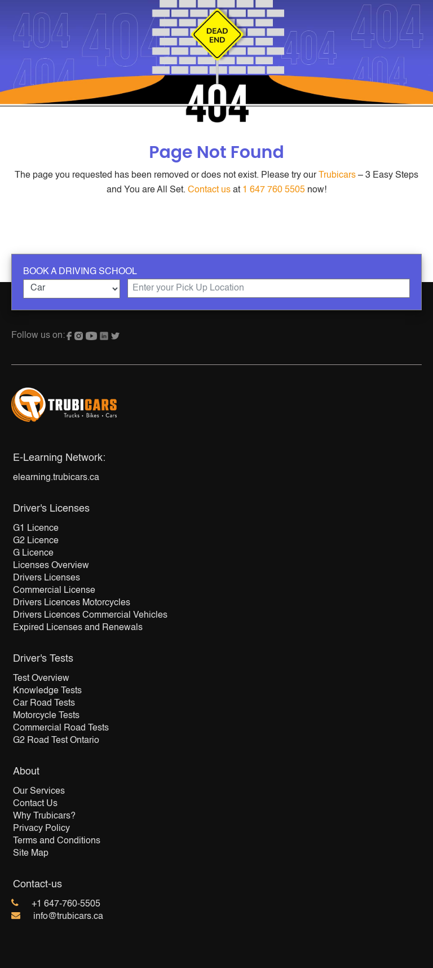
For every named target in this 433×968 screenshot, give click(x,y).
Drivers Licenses (46, 578)
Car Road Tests (44, 703)
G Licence (33, 553)
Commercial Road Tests (61, 728)
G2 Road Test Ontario (56, 740)
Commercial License (54, 590)
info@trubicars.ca (68, 916)
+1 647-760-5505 (66, 904)
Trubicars (337, 175)
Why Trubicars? (44, 816)
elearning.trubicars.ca (56, 477)
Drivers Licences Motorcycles (71, 603)
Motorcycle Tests (46, 715)
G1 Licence (36, 528)
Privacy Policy (41, 828)
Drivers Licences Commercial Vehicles (90, 615)
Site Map (30, 853)
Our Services (39, 791)
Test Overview (41, 678)
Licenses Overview (51, 565)
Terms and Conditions (56, 841)
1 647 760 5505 (273, 190)
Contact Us (35, 803)
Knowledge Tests (47, 691)
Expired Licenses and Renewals (78, 627)
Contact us (209, 190)
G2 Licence (36, 540)
